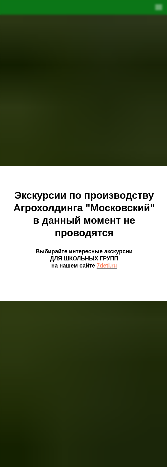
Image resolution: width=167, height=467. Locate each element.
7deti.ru (107, 265)
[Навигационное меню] (158, 7)
